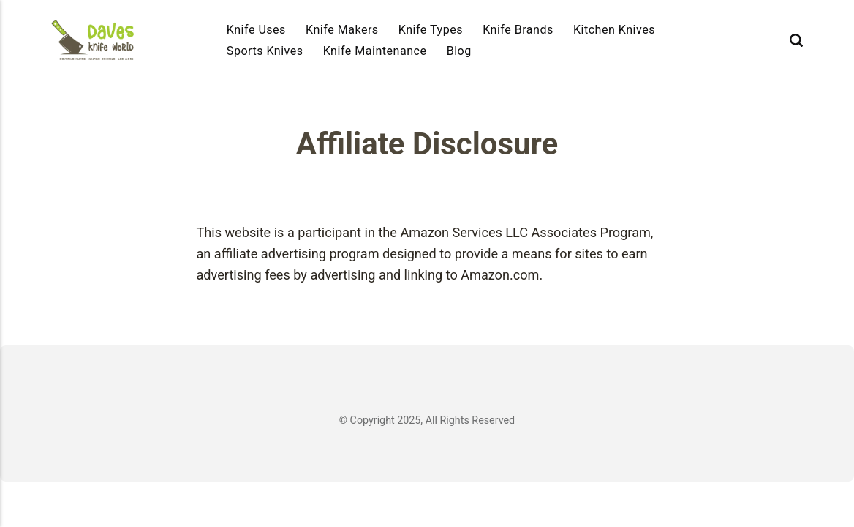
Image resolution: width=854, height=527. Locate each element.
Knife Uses (256, 30)
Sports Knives (265, 51)
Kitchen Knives (614, 30)
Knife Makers (342, 30)
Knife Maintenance (375, 51)
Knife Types (430, 30)
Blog (459, 51)
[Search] (796, 39)
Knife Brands (518, 30)
